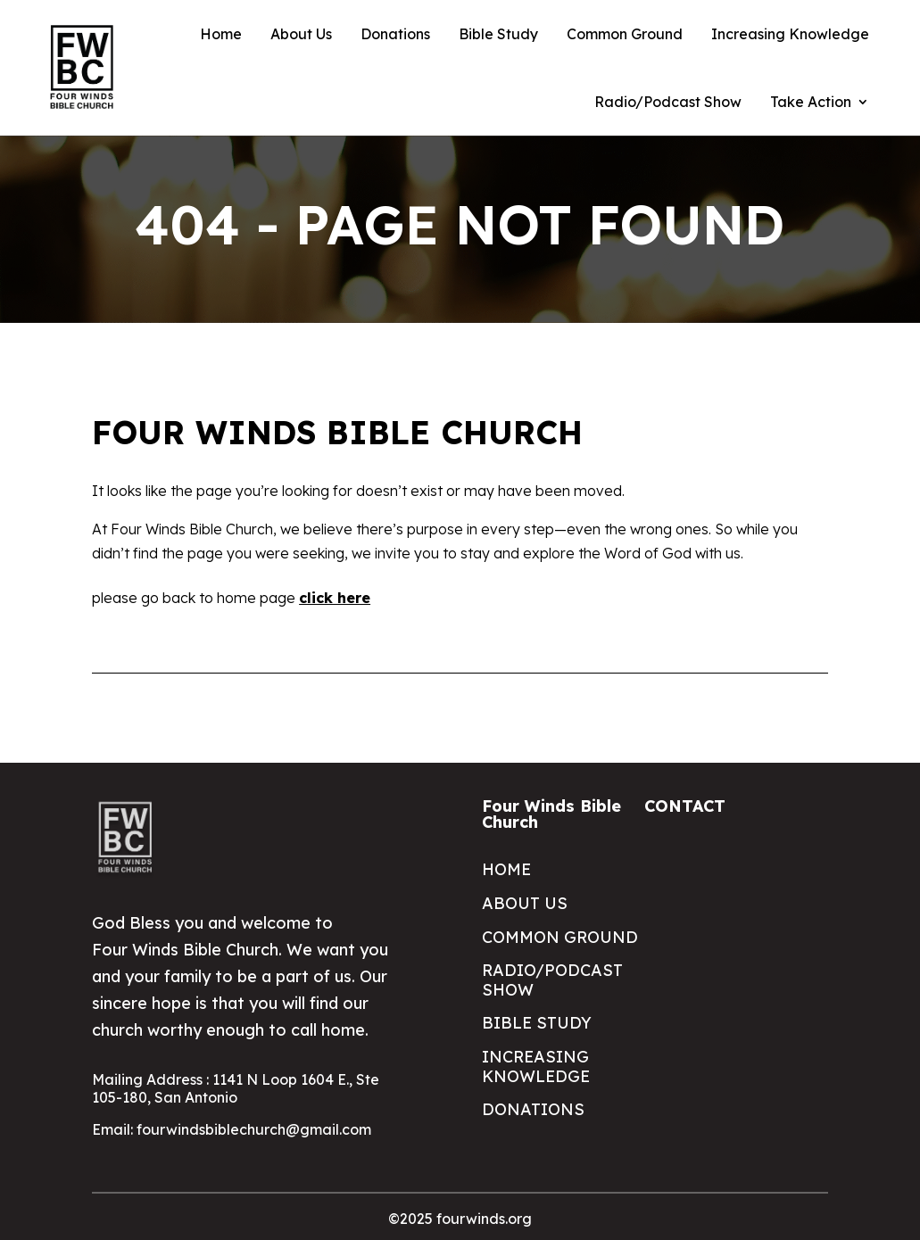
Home (221, 34)
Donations (395, 34)
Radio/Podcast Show (668, 102)
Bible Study (498, 34)
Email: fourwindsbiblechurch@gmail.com (231, 1129)
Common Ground (625, 34)
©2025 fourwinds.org (460, 1219)
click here (334, 598)
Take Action (810, 102)
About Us (301, 34)
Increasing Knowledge (790, 34)
